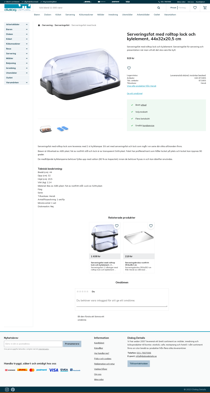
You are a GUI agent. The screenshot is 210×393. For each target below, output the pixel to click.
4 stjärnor (85, 291)
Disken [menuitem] (47, 14)
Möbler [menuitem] (100, 14)
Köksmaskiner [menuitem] (86, 14)
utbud (143, 105)
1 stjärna (77, 291)
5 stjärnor (87, 291)
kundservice (148, 125)
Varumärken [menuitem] (170, 14)
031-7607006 (144, 352)
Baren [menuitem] (37, 14)
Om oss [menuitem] (191, 2)
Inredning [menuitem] (113, 14)
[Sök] (159, 8)
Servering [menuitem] (70, 14)
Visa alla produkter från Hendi (141, 86)
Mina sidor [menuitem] (181, 2)
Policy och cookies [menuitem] (102, 358)
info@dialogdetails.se (146, 356)
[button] (195, 8)
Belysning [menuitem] (11, 63)
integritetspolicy (43, 349)
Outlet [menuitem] (157, 14)
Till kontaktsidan (139, 363)
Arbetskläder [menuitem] (143, 14)
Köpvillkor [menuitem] (98, 348)
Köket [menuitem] (58, 14)
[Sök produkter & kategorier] (96, 8)
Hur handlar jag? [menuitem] (101, 353)
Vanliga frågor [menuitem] (100, 369)
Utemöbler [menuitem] (127, 14)
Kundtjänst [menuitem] (200, 2)
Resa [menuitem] (8, 48)
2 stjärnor (80, 291)
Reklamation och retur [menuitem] (104, 364)
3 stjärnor (82, 291)
